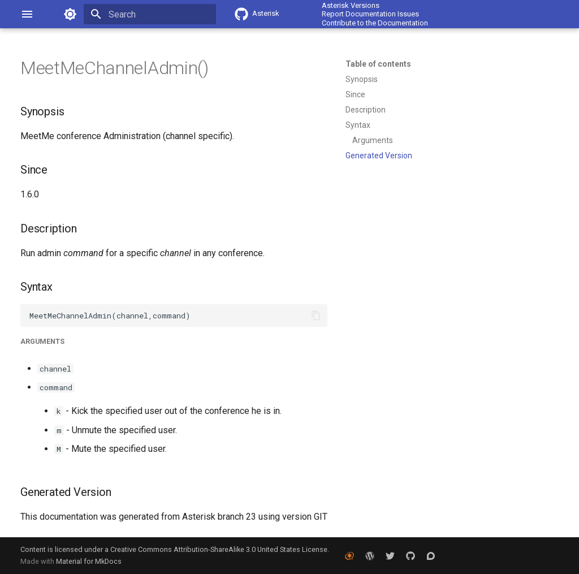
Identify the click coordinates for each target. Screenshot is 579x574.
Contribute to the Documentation (375, 23)
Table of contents (378, 63)
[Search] (150, 14)
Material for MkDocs (89, 561)
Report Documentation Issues (370, 14)
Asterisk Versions (350, 5)
